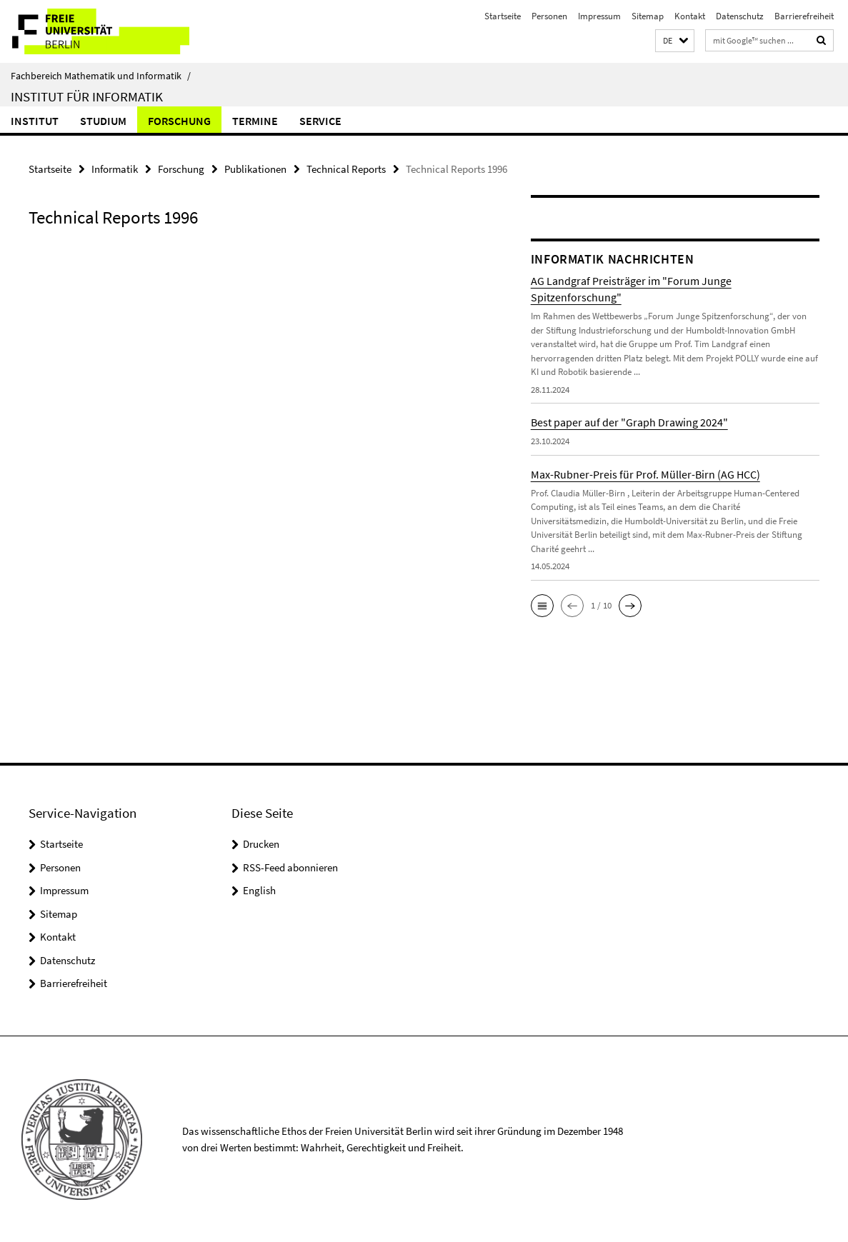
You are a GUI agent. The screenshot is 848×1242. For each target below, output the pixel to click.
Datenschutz (740, 16)
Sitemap (648, 16)
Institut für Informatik (87, 96)
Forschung (179, 121)
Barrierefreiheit (804, 16)
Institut (35, 121)
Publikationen (255, 168)
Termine (255, 121)
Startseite (502, 16)
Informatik (114, 168)
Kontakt (689, 16)
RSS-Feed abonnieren (290, 866)
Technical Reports (346, 168)
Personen (549, 16)
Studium (103, 121)
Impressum (599, 16)
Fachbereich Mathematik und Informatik (101, 76)
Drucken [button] (261, 843)
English (259, 889)
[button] (674, 41)
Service (320, 121)
